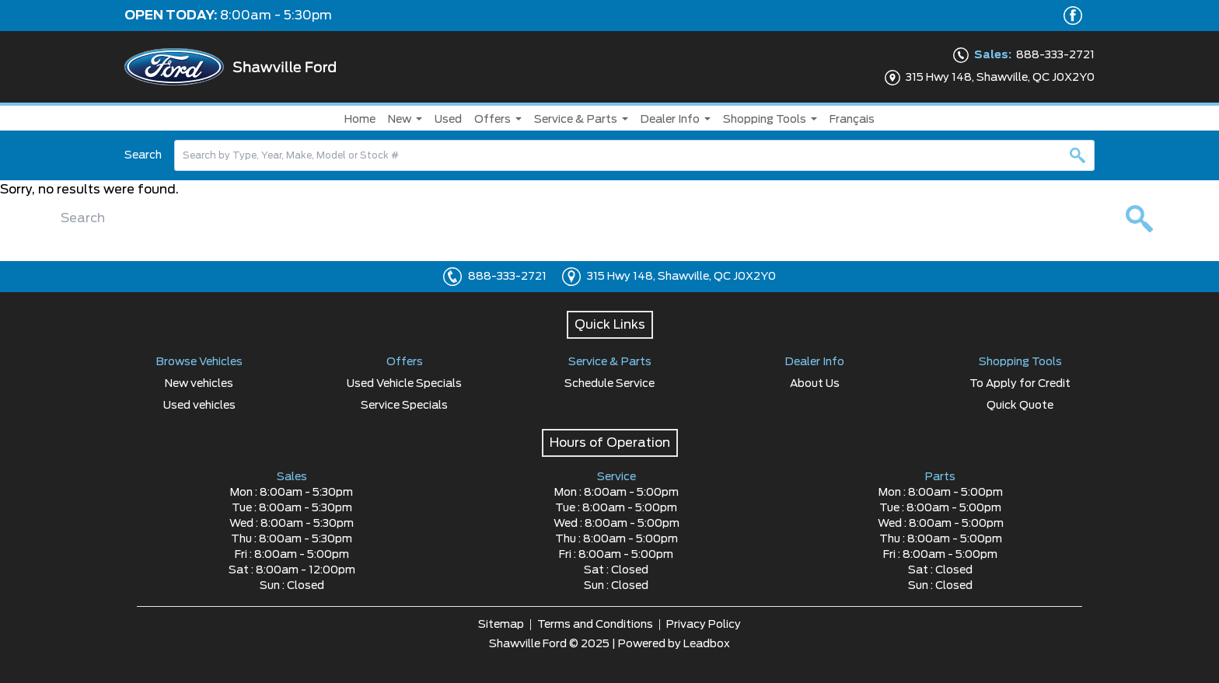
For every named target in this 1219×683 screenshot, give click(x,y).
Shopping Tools (764, 119)
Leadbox (706, 644)
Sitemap (501, 624)
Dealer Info (670, 119)
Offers (492, 119)
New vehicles (199, 383)
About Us (815, 383)
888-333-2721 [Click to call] (507, 276)
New (399, 119)
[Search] (634, 155)
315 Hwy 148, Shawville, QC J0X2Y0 (681, 276)
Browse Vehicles (199, 362)
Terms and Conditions (595, 624)
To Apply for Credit (1020, 383)
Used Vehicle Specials (404, 383)
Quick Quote (1020, 405)
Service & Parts (575, 119)
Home (359, 119)
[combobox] (634, 155)
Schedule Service (609, 383)
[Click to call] (452, 276)
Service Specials (404, 405)
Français (852, 119)
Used (448, 119)
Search (143, 155)
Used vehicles (199, 405)
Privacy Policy (703, 624)
